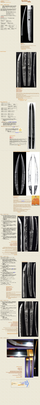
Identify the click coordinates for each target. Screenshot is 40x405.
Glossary (22, 400)
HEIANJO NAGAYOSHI (14, 125)
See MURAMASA (9, 125)
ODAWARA (13, 279)
